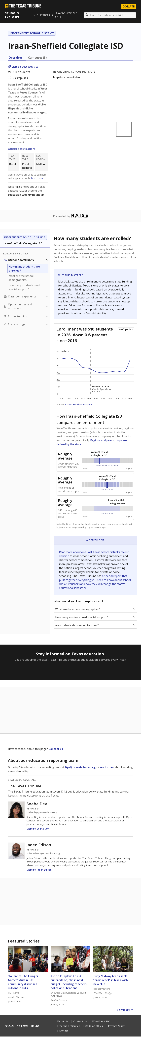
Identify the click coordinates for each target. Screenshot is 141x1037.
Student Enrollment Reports (78, 404)
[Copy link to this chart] (126, 330)
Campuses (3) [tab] (37, 58)
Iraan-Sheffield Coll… (66, 15)
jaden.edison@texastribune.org (43, 853)
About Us (62, 1021)
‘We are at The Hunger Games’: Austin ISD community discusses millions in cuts (23, 982)
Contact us (55, 749)
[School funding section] (26, 317)
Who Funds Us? (101, 1021)
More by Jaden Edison (39, 870)
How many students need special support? (24, 287)
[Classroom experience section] (26, 297)
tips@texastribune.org (80, 767)
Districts (43, 15)
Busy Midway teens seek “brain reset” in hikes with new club (110, 980)
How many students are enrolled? (24, 269)
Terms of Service (69, 1026)
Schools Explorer (12, 15)
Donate (64, 1031)
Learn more (37, 178)
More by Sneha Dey (38, 829)
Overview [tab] (15, 58)
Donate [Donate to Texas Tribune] (128, 6)
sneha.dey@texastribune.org (42, 812)
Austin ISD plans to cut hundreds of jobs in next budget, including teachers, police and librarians (69, 982)
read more (107, 767)
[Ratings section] (26, 325)
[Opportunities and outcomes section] (26, 307)
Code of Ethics (94, 1026)
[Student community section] (26, 260)
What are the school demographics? (21, 278)
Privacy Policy (116, 1026)
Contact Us (80, 1021)
